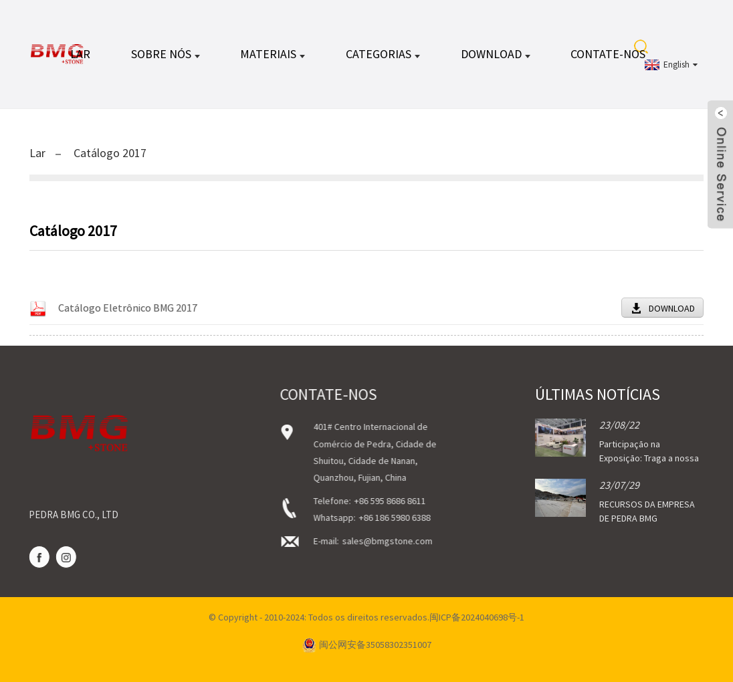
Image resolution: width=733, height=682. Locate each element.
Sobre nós (165, 54)
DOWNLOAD (495, 54)
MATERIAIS (272, 54)
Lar (80, 54)
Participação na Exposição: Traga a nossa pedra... (649, 458)
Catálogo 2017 (110, 152)
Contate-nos (607, 54)
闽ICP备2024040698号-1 (476, 617)
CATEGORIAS (383, 54)
